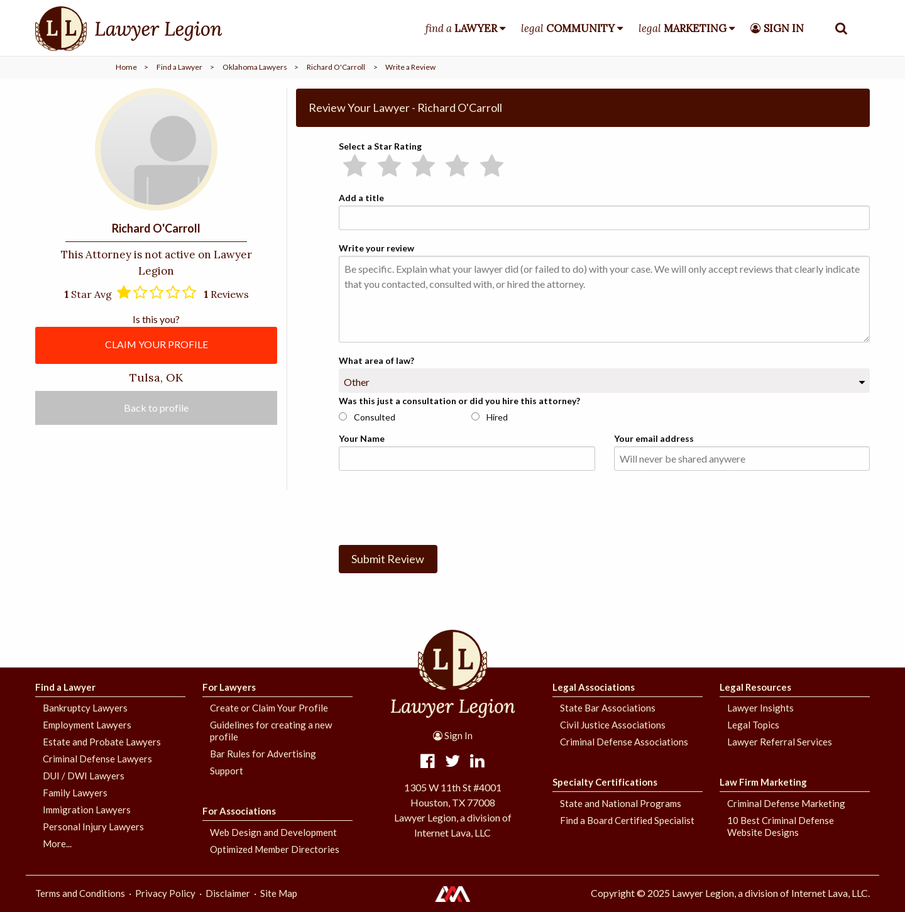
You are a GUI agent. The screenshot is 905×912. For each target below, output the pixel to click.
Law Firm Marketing (763, 782)
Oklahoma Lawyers (254, 67)
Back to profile (156, 408)
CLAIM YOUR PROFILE (156, 344)
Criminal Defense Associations (624, 741)
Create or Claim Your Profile (269, 707)
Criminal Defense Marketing (786, 803)
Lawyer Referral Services (779, 741)
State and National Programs (620, 803)
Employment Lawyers (87, 724)
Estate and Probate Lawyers (102, 741)
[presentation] (434, 505)
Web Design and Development (273, 832)
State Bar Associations (607, 707)
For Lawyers (229, 687)
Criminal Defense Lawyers (97, 758)
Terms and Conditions (80, 893)
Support (226, 770)
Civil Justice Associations (613, 724)
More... (57, 843)
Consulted (367, 417)
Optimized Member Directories (274, 849)
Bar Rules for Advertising (263, 753)
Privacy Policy (165, 893)
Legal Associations (593, 687)
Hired (489, 417)
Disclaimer (228, 893)
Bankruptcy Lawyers (85, 707)
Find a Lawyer (179, 67)
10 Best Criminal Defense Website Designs (780, 826)
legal (568, 28)
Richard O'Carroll (336, 67)
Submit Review (387, 559)
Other (357, 382)
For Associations (239, 810)
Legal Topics (753, 724)
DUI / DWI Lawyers (83, 775)
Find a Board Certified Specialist (627, 820)
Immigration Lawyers (87, 809)
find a (461, 28)
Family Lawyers (75, 792)
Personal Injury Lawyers (93, 826)
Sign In (453, 735)
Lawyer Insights (760, 707)
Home (126, 67)
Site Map (278, 893)
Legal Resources (755, 687)
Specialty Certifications (604, 782)
